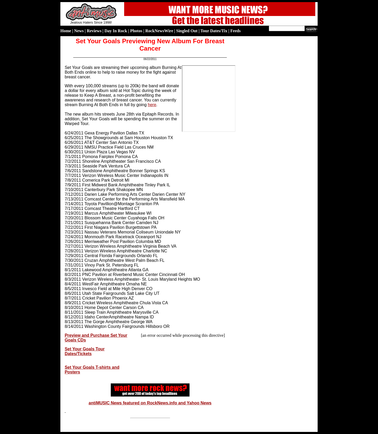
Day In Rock (115, 31)
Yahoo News (199, 403)
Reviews (94, 31)
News (78, 31)
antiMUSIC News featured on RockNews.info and (138, 403)
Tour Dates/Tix (214, 31)
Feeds (235, 31)
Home (65, 31)
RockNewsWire (159, 31)
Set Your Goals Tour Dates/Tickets (84, 351)
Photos (136, 31)
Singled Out (186, 31)
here (152, 104)
